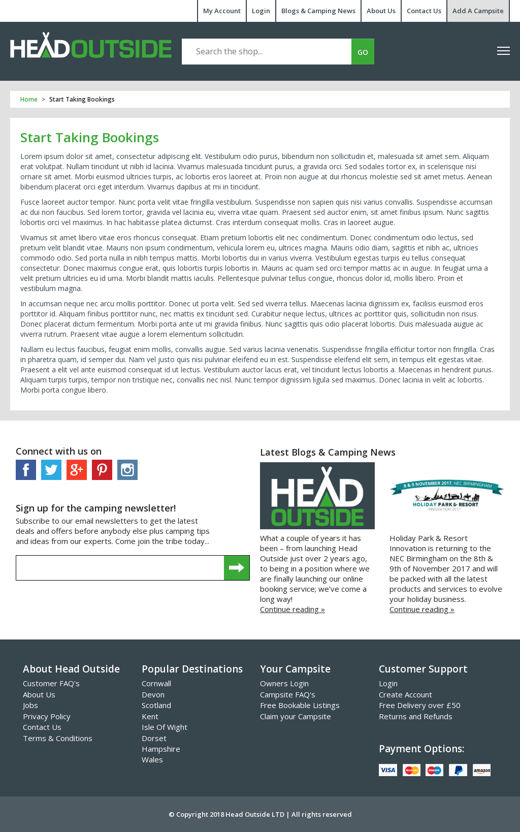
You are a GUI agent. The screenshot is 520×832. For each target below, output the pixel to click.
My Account (222, 10)
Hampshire (161, 749)
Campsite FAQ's (287, 694)
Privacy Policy (47, 716)
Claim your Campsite (295, 716)
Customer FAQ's (51, 683)
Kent (150, 716)
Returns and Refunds (415, 716)
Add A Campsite (478, 10)
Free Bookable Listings (300, 705)
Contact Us (424, 10)
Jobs (30, 705)
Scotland (156, 705)
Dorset (154, 738)
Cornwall (156, 683)
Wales (152, 759)
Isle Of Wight (164, 727)
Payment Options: (421, 748)
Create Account (405, 694)
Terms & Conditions (57, 738)
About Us (381, 10)
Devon (153, 694)
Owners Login (284, 683)
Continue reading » (292, 609)
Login (261, 10)
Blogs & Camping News (318, 10)
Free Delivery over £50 (420, 705)
